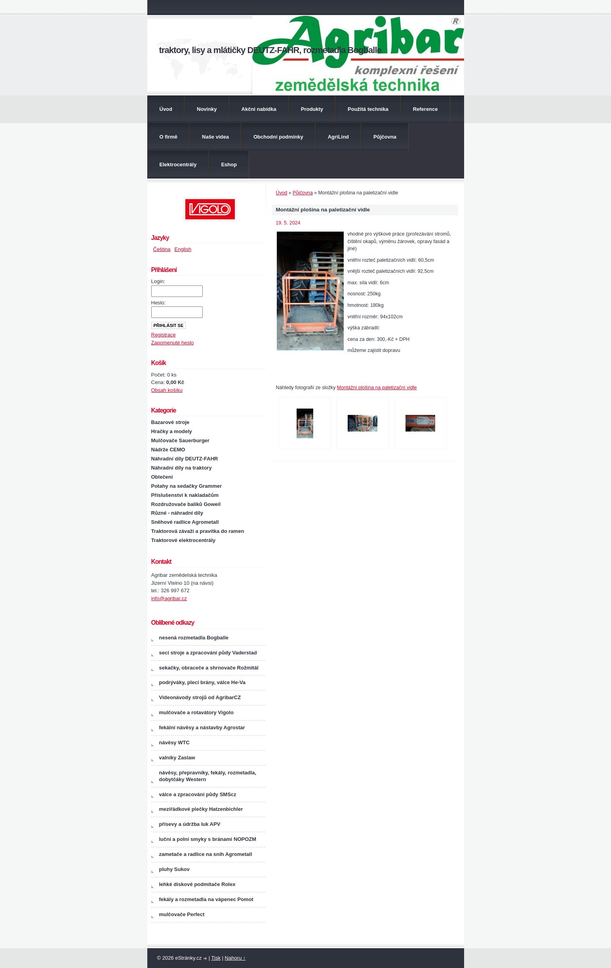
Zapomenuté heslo (172, 343)
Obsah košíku (167, 390)
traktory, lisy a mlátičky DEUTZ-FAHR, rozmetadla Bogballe (270, 50)
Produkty (312, 109)
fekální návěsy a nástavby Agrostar (202, 727)
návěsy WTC (174, 742)
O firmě (169, 137)
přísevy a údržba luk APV (190, 824)
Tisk (216, 958)
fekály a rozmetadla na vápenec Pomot (206, 899)
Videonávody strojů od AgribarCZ (200, 697)
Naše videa (215, 137)
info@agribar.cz (169, 598)
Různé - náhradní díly (177, 513)
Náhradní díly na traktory (181, 468)
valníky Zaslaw (177, 758)
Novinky (207, 109)
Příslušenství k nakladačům (185, 495)
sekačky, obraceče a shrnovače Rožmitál (209, 668)
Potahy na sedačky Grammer (186, 486)
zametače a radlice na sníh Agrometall (205, 854)
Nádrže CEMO (168, 450)
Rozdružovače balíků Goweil (186, 504)
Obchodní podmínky (278, 137)
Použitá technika (368, 109)
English (183, 249)
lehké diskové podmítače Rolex (197, 884)
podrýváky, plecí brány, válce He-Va (202, 682)
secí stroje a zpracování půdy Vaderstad (208, 653)
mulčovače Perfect (182, 914)
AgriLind (338, 137)
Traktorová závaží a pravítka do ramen (197, 531)
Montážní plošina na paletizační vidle (377, 387)
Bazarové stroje (170, 422)
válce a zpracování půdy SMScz (197, 794)
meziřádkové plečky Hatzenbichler (201, 809)
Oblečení (162, 477)
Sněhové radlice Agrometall (185, 522)
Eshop (229, 164)
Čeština (162, 249)
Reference (425, 109)
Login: (158, 281)
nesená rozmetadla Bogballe (194, 638)
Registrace (163, 335)
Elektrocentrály (178, 164)
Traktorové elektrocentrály (183, 540)
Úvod (166, 109)
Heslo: (158, 303)
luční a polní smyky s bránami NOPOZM (208, 839)
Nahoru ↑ (235, 958)
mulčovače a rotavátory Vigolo (196, 712)
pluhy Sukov (174, 869)
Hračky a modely (171, 431)
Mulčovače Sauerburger (180, 440)
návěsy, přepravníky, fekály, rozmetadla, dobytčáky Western (208, 776)
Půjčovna (384, 137)
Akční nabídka (259, 109)
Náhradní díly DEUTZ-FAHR (184, 459)
